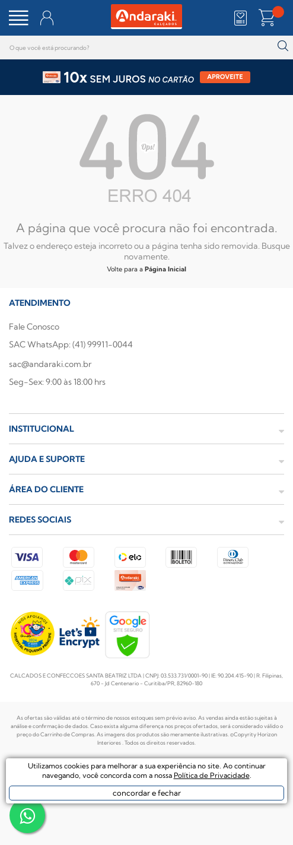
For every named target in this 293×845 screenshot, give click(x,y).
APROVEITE (225, 77)
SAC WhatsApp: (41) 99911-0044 (71, 344)
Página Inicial (165, 269)
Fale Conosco (34, 326)
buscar (282, 46)
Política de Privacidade (212, 775)
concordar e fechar (147, 792)
